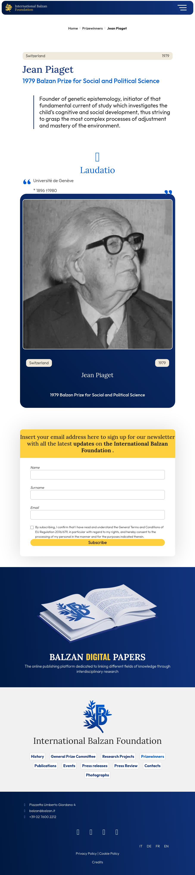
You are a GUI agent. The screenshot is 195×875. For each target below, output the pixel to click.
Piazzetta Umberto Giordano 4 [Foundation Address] (52, 804)
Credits (97, 862)
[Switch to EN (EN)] (166, 846)
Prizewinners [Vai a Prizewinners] (152, 756)
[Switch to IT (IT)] (141, 846)
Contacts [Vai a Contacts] (152, 765)
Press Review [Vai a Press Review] (126, 765)
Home (73, 28)
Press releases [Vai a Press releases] (94, 765)
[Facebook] (78, 832)
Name (35, 467)
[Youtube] (117, 832)
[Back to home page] (9, 8)
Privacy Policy (86, 853)
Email (34, 507)
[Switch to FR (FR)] (158, 846)
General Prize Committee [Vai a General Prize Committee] (73, 756)
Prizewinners (92, 28)
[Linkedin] (91, 832)
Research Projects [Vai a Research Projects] (118, 756)
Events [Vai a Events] (69, 765)
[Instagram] (104, 832)
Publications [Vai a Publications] (45, 765)
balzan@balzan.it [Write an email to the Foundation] (42, 811)
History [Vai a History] (37, 756)
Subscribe (97, 542)
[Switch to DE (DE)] (149, 846)
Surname (37, 487)
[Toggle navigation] (180, 8)
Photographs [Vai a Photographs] (97, 775)
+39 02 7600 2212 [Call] (42, 817)
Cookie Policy (109, 853)
